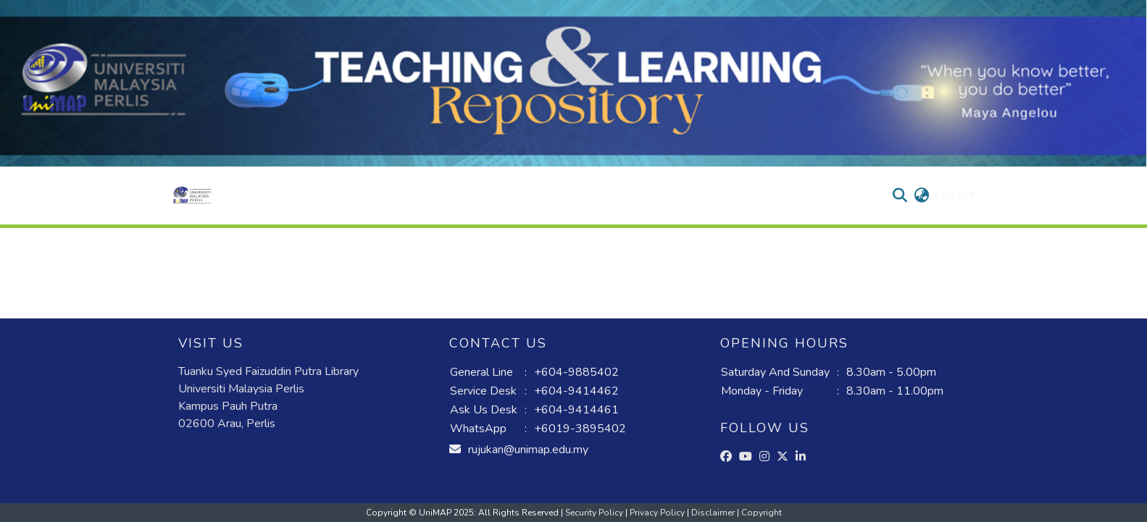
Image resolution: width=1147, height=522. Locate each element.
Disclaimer (714, 512)
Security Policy (595, 512)
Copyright (761, 512)
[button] (192, 195)
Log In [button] (952, 195)
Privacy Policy (658, 512)
